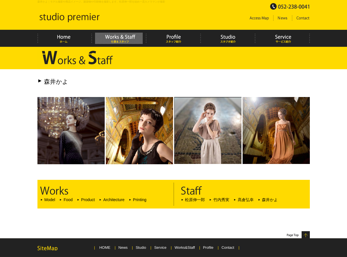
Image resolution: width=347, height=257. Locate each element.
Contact (228, 247)
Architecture (114, 199)
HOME (104, 247)
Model (49, 199)
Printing (140, 199)
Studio (141, 247)
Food (68, 199)
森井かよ (270, 199)
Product (88, 199)
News (123, 247)
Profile (208, 247)
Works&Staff (184, 247)
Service (160, 247)
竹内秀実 (221, 199)
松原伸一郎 (195, 199)
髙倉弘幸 (246, 199)
